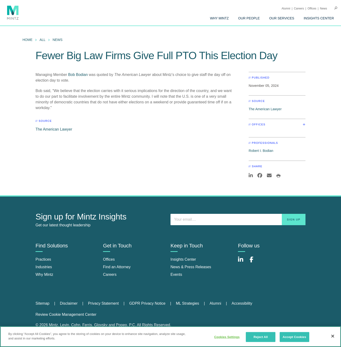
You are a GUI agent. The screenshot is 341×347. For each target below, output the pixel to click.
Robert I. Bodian (261, 151)
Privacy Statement (103, 303)
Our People (249, 18)
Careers (299, 8)
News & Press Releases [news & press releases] (190, 267)
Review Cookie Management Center (66, 314)
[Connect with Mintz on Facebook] (254, 262)
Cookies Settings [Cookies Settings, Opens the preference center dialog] (227, 337)
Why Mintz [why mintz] (44, 274)
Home (27, 40)
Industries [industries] (44, 267)
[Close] (333, 336)
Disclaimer (69, 303)
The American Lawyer (54, 129)
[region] (170, 336)
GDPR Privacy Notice (147, 303)
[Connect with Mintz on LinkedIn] (242, 262)
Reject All (261, 337)
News (323, 8)
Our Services (281, 18)
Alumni (286, 8)
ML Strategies (187, 303)
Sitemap (42, 303)
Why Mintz (219, 18)
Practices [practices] (43, 259)
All (42, 40)
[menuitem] (219, 18)
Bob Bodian (78, 75)
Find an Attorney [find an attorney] (117, 267)
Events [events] (176, 274)
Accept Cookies (294, 337)
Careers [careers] (110, 274)
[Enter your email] (237, 219)
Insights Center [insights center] (183, 259)
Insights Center (319, 18)
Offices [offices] (109, 259)
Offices (312, 8)
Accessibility (242, 303)
